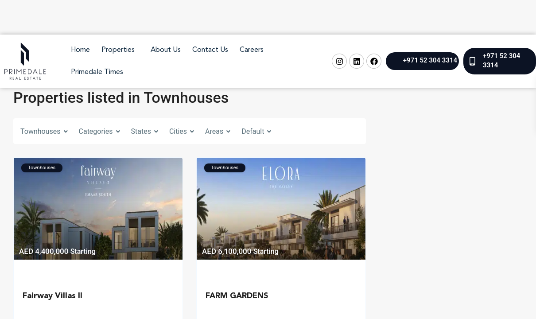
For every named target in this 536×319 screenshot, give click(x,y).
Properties (118, 50)
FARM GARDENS (237, 296)
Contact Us (210, 50)
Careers (252, 50)
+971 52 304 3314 (430, 60)
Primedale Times (97, 72)
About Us (166, 50)
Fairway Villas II (52, 296)
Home (80, 50)
